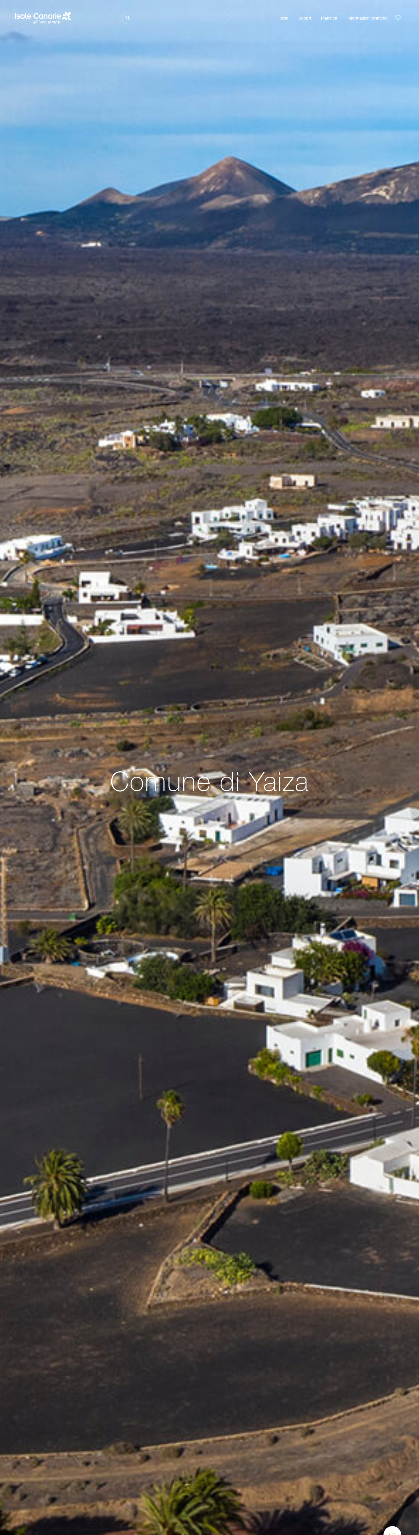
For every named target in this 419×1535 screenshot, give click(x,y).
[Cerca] (175, 18)
